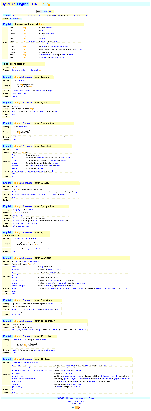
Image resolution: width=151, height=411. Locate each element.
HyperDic (8, 4)
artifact (44, 36)
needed (55, 163)
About (51, 11)
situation (49, 28)
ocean (111, 365)
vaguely (43, 41)
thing (41, 267)
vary (74, 384)
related (41, 155)
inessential (16, 368)
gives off (51, 283)
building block (21, 381)
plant (79, 376)
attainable (82, 330)
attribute (14, 309)
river (99, 365)
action (44, 30)
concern (56, 41)
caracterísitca (16, 314)
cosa (14, 93)
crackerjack (32, 275)
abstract (24, 137)
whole (51, 171)
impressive (62, 286)
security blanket (17, 280)
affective (37, 350)
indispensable (65, 370)
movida (19, 93)
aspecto (16, 223)
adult (51, 280)
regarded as (53, 44)
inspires (52, 272)
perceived (51, 288)
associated (50, 137)
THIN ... (35, 4)
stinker (14, 283)
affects (62, 221)
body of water (16, 365)
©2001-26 (60, 398)
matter (30, 41)
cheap (79, 283)
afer (14, 226)
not (52, 46)
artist (97, 379)
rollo (25, 93)
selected (87, 379)
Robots (79, 403)
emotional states (49, 350)
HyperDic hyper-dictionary (76, 398)
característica (16, 312)
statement (44, 44)
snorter (14, 160)
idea (41, 137)
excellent (49, 275)
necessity (15, 370)
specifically (63, 46)
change (14, 267)
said (56, 111)
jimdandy (15, 275)
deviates (40, 166)
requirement (32, 370)
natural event (42, 194)
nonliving (125, 288)
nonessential (25, 368)
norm (50, 166)
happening (15, 194)
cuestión (34, 223)
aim (13, 330)
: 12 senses (23, 77)
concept (34, 137)
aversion (71, 55)
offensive (60, 283)
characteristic (47, 309)
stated (38, 249)
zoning (23, 70)
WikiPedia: (15, 19)
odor (65, 283)
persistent (44, 55)
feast (14, 192)
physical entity (17, 387)
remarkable (54, 160)
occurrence (25, 194)
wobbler (15, 168)
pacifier (14, 277)
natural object (68, 373)
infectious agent (105, 376)
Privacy (72, 403)
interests (35, 221)
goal (40, 330)
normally (115, 376)
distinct (98, 288)
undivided (63, 381)
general (38, 91)
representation (125, 379)
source (22, 376)
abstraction (50, 33)
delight (75, 192)
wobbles (40, 168)
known (59, 288)
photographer (106, 379)
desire (63, 55)
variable (15, 384)
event (44, 38)
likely (68, 384)
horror (14, 272)
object (62, 44)
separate (44, 57)
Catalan (82, 402)
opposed (42, 111)
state (43, 91)
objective (24, 330)
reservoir (15, 376)
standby (15, 163)
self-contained (56, 57)
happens (63, 194)
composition (93, 381)
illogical (51, 55)
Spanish (75, 402)
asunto (22, 223)
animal (72, 376)
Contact (91, 398)
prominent (64, 160)
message (27, 249)
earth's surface (70, 365)
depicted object (30, 379)
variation (15, 166)
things (50, 91)
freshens (51, 269)
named (56, 46)
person (56, 280)
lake (104, 365)
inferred (67, 288)
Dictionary (7, 15)
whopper (22, 286)
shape (63, 158)
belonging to (35, 309)
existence (79, 49)
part (13, 373)
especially (49, 286)
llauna (15, 96)
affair (35, 41)
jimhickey (23, 275)
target (31, 330)
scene (81, 379)
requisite (40, 370)
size (69, 158)
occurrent (33, 194)
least (15, 218)
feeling (15, 350)
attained (56, 330)
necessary (48, 370)
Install (45, 11)
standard (58, 166)
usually (33, 111)
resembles (40, 158)
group (47, 155)
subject (14, 379)
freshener (15, 269)
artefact (20, 171)
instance (70, 137)
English (22, 4)
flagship (15, 155)
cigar (84, 283)
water (25, 365)
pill (13, 158)
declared (46, 249)
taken (43, 171)
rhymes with (36, 70)
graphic (116, 379)
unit (13, 381)
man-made (31, 171)
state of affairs (25, 91)
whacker (15, 286)
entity (43, 46)
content (21, 379)
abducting (14, 70)
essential (23, 370)
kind (58, 275)
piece (18, 373)
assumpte (20, 226)
